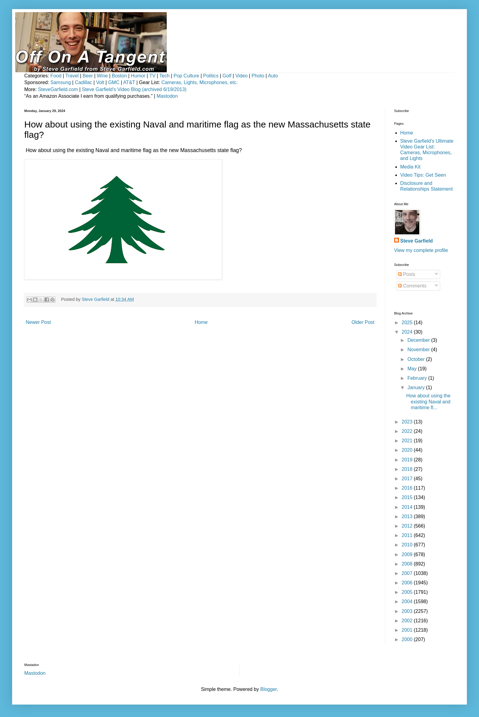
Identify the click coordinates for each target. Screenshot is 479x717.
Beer (87, 75)
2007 (408, 573)
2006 (408, 582)
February (417, 378)
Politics (211, 75)
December (419, 340)
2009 (408, 554)
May (412, 368)
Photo (258, 75)
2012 (408, 525)
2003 (408, 611)
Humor (138, 75)
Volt (100, 82)
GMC (113, 82)
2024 (408, 332)
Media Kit (410, 166)
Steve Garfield (416, 240)
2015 (408, 497)
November (419, 349)
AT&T (129, 82)
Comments (412, 285)
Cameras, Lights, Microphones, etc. (199, 82)
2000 (408, 639)
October (416, 359)
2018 (408, 469)
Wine (102, 75)
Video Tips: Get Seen (423, 175)
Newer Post (38, 322)
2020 (408, 450)
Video (241, 75)
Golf (227, 75)
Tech (164, 75)
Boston (119, 75)
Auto (273, 75)
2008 (408, 563)
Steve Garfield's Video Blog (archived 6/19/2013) (134, 89)
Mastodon (167, 96)
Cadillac (83, 82)
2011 (408, 535)
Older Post (362, 322)
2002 (408, 620)
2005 (408, 592)
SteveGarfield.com (58, 89)
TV (152, 75)
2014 (408, 507)
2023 (408, 421)
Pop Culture (186, 75)
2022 (408, 431)
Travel (72, 75)
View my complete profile (421, 250)
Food (55, 75)
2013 (408, 516)
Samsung (60, 82)
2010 (408, 544)
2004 (408, 601)
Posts (406, 274)
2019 (408, 459)
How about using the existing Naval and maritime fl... (428, 401)
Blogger (268, 689)
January (416, 387)
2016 (408, 488)
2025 (408, 322)
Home (201, 322)
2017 (408, 478)
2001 (408, 630)
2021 (408, 440)
